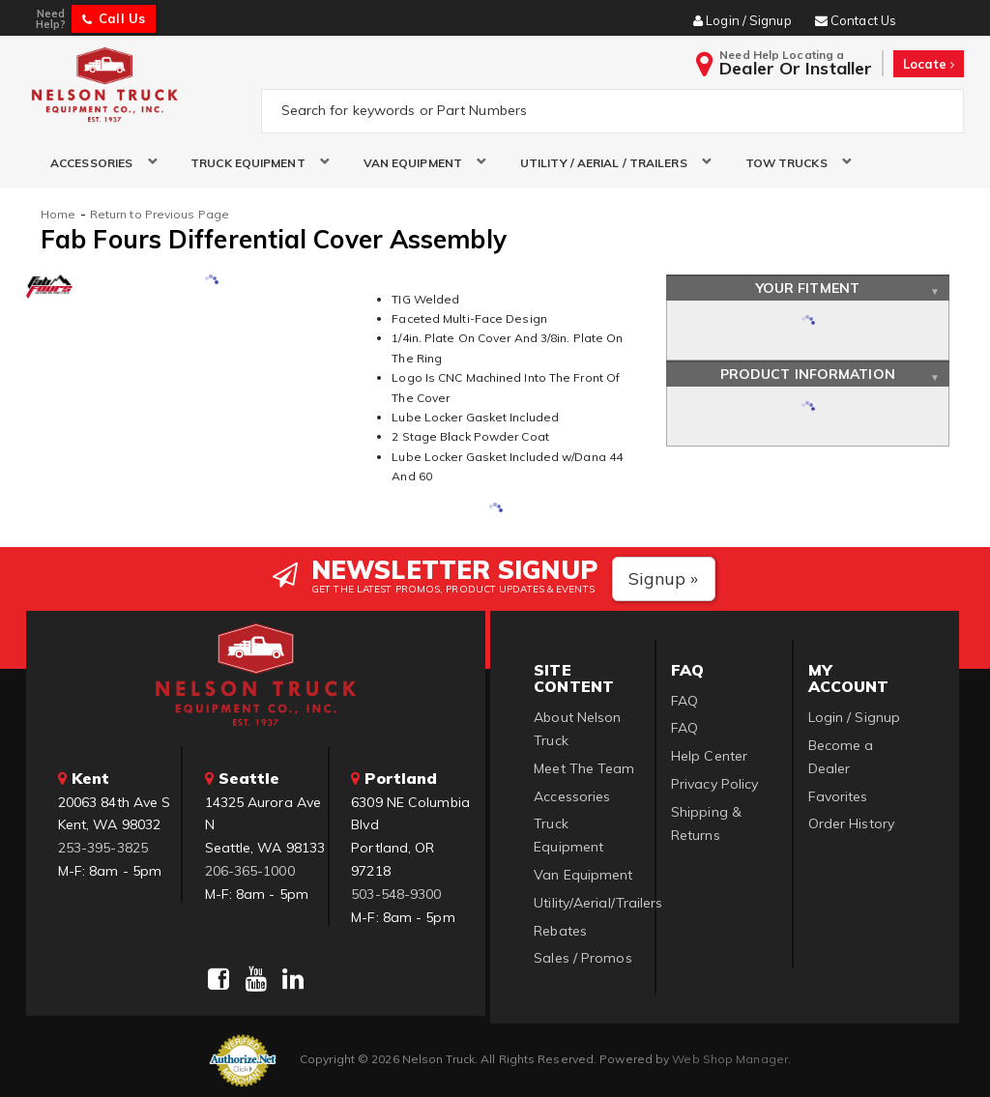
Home (58, 214)
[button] (96, 163)
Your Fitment (807, 288)
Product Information (807, 374)
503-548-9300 (396, 894)
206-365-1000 (250, 871)
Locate (928, 64)
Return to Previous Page (159, 214)
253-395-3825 (103, 847)
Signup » (663, 578)
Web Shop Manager (730, 1059)
